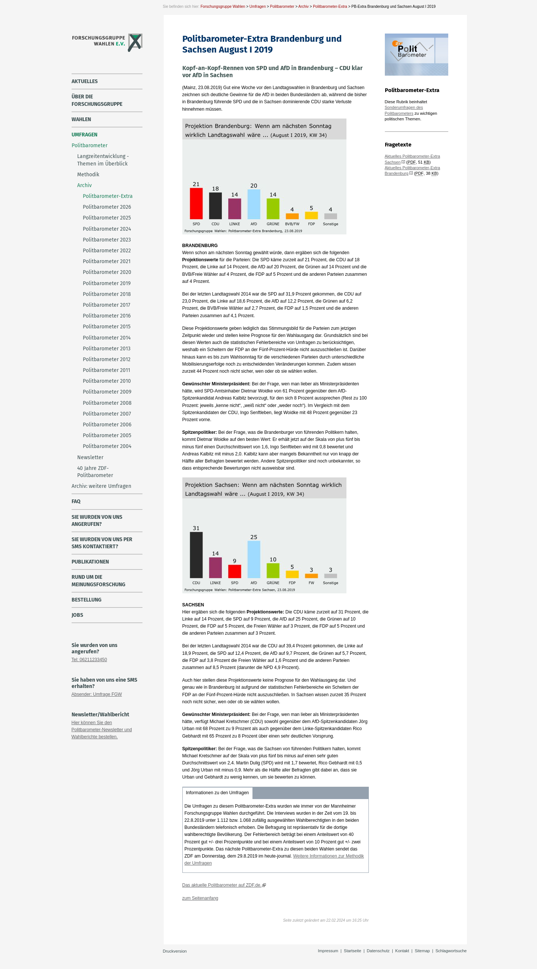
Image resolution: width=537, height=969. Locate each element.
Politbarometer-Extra (330, 6)
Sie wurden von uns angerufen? (97, 520)
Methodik (88, 174)
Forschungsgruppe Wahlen (223, 6)
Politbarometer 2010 (107, 381)
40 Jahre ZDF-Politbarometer (95, 472)
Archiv (303, 6)
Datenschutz (378, 951)
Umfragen (257, 6)
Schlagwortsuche (451, 951)
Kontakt (402, 951)
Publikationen (90, 562)
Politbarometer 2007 (107, 414)
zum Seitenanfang (200, 898)
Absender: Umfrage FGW (97, 694)
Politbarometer (282, 6)
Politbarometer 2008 (107, 403)
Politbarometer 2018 (107, 294)
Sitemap (422, 951)
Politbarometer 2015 (107, 326)
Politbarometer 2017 (106, 305)
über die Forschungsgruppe (97, 100)
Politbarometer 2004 (107, 446)
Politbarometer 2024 (107, 229)
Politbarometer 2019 (107, 283)
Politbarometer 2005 (107, 435)
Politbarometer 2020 (107, 272)
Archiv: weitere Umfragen (101, 486)
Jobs (77, 615)
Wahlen (81, 119)
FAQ (76, 501)
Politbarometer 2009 (107, 392)
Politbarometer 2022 (107, 250)
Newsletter (90, 457)
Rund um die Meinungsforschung (98, 580)
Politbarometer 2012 (107, 359)
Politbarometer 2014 (107, 338)
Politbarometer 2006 (107, 425)
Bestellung (86, 600)
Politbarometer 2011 (106, 370)
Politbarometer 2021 (107, 261)
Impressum (328, 951)
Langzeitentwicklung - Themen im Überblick (103, 160)
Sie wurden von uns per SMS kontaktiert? (102, 543)
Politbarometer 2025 (107, 218)
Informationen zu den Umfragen (217, 792)
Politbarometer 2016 (107, 316)
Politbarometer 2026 (107, 207)
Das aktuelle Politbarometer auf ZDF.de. (222, 885)
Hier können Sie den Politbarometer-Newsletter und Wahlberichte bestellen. (102, 729)
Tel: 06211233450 (89, 659)
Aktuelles (85, 81)
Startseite (352, 951)
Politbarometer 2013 (107, 348)
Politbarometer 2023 (107, 240)
